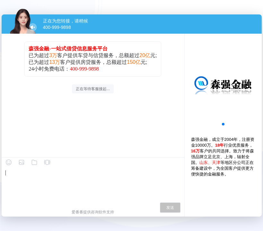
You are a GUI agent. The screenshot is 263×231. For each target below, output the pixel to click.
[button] (223, 124)
